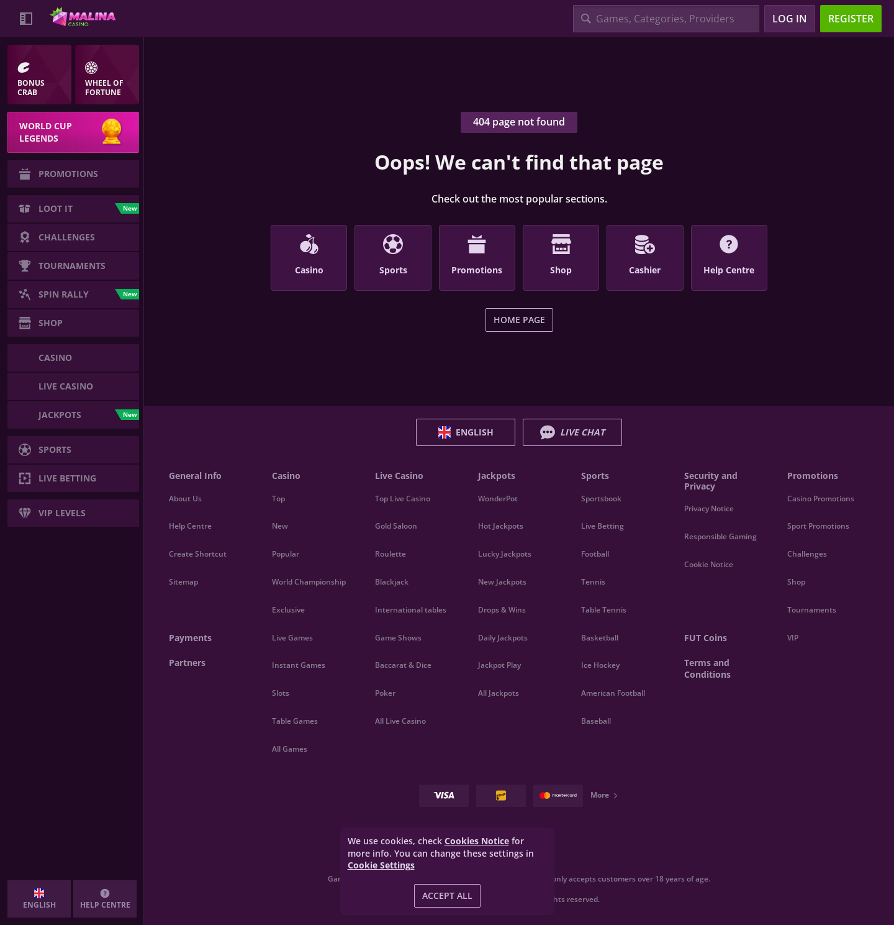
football (595, 554)
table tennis (603, 609)
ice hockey (600, 665)
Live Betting (602, 526)
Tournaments (811, 609)
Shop (796, 581)
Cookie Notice (708, 564)
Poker (385, 693)
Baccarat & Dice (403, 665)
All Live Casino (400, 721)
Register (851, 18)
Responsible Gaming (720, 536)
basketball (599, 637)
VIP (792, 637)
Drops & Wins (502, 609)
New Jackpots (502, 581)
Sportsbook (601, 498)
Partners (187, 662)
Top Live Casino (402, 498)
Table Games (295, 721)
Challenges (807, 554)
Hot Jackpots (500, 526)
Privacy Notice (709, 508)
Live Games (292, 637)
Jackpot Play (499, 665)
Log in (789, 18)
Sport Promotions (818, 526)
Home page (519, 320)
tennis (593, 581)
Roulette (390, 554)
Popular (285, 554)
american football (613, 693)
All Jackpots (498, 693)
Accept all (447, 895)
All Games (289, 749)
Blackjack (392, 581)
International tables (410, 609)
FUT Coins (705, 638)
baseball (596, 721)
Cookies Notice (477, 841)
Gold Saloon (396, 526)
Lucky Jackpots (504, 554)
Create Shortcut (198, 554)
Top (278, 498)
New (280, 526)
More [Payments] (604, 795)
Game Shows (398, 637)
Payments (190, 638)
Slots (280, 693)
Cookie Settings (381, 865)
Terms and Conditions (707, 669)
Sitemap (183, 581)
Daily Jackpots (503, 637)
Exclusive (288, 609)
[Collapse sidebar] (26, 18)
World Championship (309, 581)
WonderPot (498, 498)
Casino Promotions (820, 498)
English (466, 432)
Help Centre (190, 526)
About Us (185, 498)
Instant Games (298, 665)
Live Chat (572, 432)
